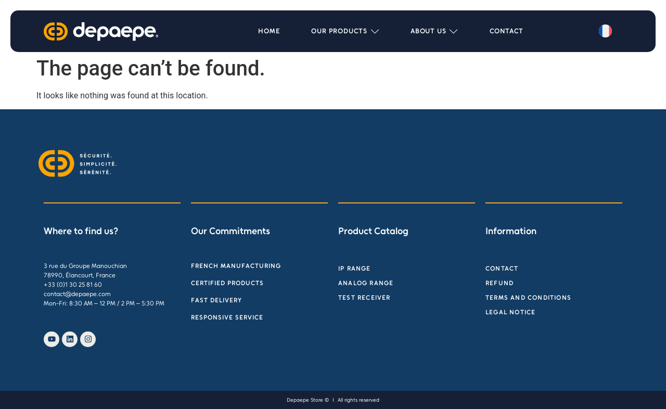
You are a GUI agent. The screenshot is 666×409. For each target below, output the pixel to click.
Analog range (365, 283)
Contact (501, 268)
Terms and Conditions (528, 297)
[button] (345, 31)
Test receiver (364, 297)
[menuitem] (605, 31)
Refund (499, 283)
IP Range (354, 268)
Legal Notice (510, 312)
